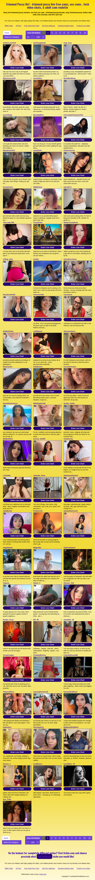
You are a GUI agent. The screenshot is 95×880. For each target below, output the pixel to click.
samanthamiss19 (71, 511)
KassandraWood (70, 692)
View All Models (33, 33)
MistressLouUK (9, 78)
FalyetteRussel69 (71, 655)
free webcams (44, 856)
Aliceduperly (38, 727)
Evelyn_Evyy (8, 620)
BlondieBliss (38, 115)
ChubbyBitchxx (39, 655)
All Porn (18, 26)
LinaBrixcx (37, 764)
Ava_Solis (7, 799)
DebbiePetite (8, 331)
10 (85, 33)
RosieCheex (8, 187)
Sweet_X (36, 583)
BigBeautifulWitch (71, 727)
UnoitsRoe (37, 78)
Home (7, 33)
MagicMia (37, 548)
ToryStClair (37, 222)
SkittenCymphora (71, 222)
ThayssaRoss (8, 692)
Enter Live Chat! (17, 68)
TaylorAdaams (69, 548)
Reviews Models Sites (66, 26)
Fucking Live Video (83, 26)
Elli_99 (36, 620)
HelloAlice (7, 727)
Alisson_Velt (69, 583)
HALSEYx (68, 187)
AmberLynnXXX (9, 43)
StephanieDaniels (71, 475)
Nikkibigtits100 (39, 403)
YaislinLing (68, 439)
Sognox (6, 583)
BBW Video (9, 26)
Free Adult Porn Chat (31, 26)
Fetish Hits (42, 874)
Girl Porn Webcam (48, 26)
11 (28, 37)
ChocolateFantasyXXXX (73, 115)
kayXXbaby (7, 115)
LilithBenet (37, 331)
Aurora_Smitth (39, 439)
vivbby (36, 259)
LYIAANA (7, 475)
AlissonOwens (69, 331)
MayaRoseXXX (9, 150)
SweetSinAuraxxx (10, 403)
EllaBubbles (8, 439)
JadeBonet (7, 511)
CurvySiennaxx (70, 367)
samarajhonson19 (40, 692)
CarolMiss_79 (69, 764)
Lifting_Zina (8, 259)
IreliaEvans (37, 367)
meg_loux (68, 43)
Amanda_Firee (39, 475)
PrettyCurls (38, 511)
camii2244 (37, 150)
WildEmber (37, 187)
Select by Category (13, 37)
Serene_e (7, 764)
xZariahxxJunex (70, 259)
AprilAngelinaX (39, 43)
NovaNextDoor (70, 78)
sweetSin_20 (69, 620)
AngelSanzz (8, 548)
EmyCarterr (7, 367)
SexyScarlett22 (9, 295)
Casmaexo (68, 295)
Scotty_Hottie (69, 403)
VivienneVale (38, 295)
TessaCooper (8, 655)
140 (38, 37)
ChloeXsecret (69, 150)
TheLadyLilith (8, 222)
